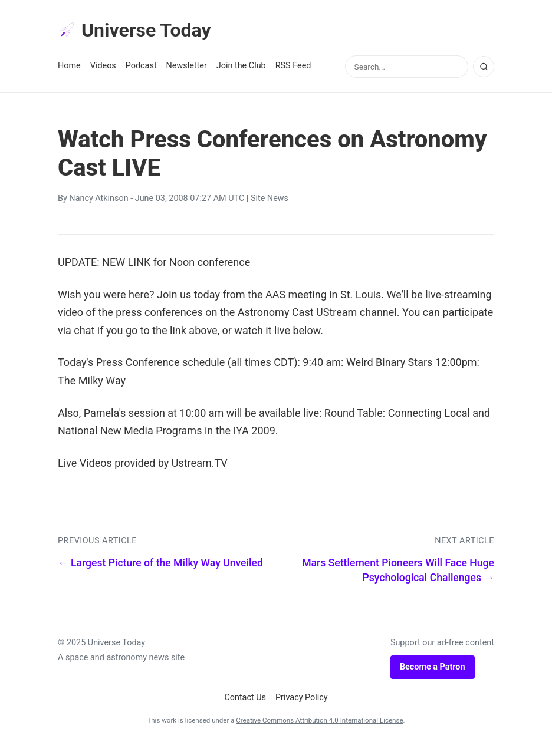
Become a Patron (432, 667)
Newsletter (186, 66)
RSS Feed (293, 66)
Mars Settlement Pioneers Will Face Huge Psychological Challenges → (398, 570)
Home (69, 66)
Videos (103, 66)
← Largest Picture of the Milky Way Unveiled (160, 563)
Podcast (141, 66)
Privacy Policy (301, 698)
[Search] (483, 66)
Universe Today (134, 30)
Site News (269, 198)
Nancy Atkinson (98, 198)
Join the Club (241, 66)
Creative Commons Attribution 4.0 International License (319, 720)
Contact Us (245, 698)
